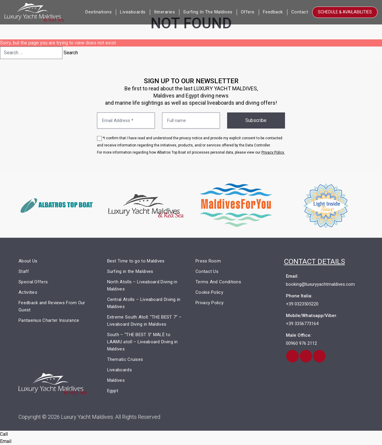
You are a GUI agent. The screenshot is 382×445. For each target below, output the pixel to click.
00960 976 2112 (301, 343)
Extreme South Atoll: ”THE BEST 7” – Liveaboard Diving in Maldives (144, 320)
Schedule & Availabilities (345, 12)
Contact (299, 12)
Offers (248, 12)
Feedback (273, 12)
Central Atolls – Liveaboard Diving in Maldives (144, 303)
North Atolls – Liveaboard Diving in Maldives (142, 285)
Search (71, 52)
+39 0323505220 (302, 304)
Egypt (112, 390)
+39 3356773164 (302, 323)
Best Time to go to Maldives (136, 261)
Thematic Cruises (125, 359)
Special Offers (33, 282)
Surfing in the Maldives (207, 12)
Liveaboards (133, 12)
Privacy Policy (209, 302)
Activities (28, 292)
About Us (28, 261)
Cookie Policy (209, 292)
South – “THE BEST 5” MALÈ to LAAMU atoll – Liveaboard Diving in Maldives (142, 342)
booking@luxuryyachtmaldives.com (320, 284)
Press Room (208, 261)
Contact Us (206, 271)
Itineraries (164, 12)
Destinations (98, 12)
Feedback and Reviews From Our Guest (52, 306)
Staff (24, 271)
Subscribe (256, 120)
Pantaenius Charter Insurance (49, 320)
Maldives (116, 380)
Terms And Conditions (218, 282)
